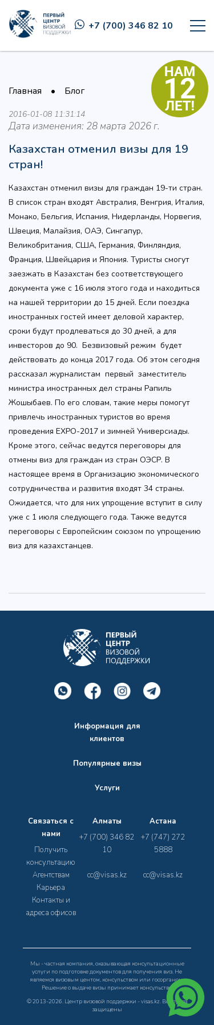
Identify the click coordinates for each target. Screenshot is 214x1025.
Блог (74, 91)
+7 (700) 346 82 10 (124, 25)
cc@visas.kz (107, 875)
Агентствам (51, 875)
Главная (25, 91)
